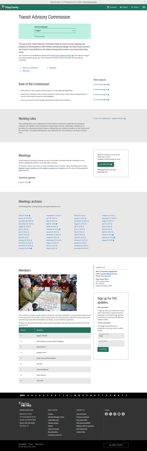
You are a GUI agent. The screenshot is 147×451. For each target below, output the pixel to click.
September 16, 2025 (25, 224)
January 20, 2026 (24, 218)
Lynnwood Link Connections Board (106, 28)
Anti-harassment (81, 429)
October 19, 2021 (107, 215)
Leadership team (53, 420)
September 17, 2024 (53, 215)
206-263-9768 (106, 276)
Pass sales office (81, 420)
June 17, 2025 (23, 232)
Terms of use (39, 444)
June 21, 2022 (78, 229)
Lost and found (81, 414)
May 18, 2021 (106, 229)
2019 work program (101, 89)
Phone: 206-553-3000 (27, 423)
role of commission (30, 68)
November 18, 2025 (25, 221)
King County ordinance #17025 (62, 55)
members (52, 68)
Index (22, 395)
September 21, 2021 (108, 218)
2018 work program (101, 94)
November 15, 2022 (80, 221)
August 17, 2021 (107, 221)
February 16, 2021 (107, 237)
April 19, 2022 (78, 235)
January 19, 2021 (107, 240)
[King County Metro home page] (26, 404)
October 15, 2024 (24, 248)
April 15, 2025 (23, 235)
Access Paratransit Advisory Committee (107, 22)
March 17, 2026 (23, 215)
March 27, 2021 (107, 235)
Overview (98, 19)
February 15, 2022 (80, 240)
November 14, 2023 (52, 235)
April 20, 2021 (106, 232)
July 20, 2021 (106, 224)
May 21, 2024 (50, 221)
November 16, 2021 (80, 248)
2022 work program (101, 84)
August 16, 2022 (79, 224)
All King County (116, 445)
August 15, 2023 (51, 243)
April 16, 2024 (50, 224)
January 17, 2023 (79, 218)
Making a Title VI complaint (85, 426)
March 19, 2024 (51, 226)
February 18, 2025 (24, 240)
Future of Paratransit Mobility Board (106, 25)
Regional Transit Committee (28, 168)
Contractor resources (55, 435)
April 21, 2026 (24, 182)
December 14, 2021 (80, 246)
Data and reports (53, 429)
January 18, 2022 (79, 243)
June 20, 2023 (51, 246)
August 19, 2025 (24, 226)
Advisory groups (53, 423)
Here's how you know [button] (90, 2)
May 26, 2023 (50, 248)
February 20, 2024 (52, 229)
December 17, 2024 (25, 243)
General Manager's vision (56, 417)
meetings (26, 71)
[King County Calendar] (112, 7)
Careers (50, 414)
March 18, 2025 (23, 237)
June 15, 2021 (106, 226)
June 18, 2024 (50, 218)
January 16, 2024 (51, 232)
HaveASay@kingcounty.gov (108, 274)
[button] (145, 2)
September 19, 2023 (53, 240)
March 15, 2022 (79, 237)
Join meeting (104, 164)
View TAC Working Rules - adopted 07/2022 (109, 118)
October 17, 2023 (51, 237)
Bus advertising (53, 432)
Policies (50, 426)
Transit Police (80, 432)
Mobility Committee (48, 168)
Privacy (30, 444)
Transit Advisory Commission (105, 31)
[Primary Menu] (144, 7)
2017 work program (101, 99)
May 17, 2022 (78, 232)
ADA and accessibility (83, 423)
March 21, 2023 (79, 215)
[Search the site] (135, 7)
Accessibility (23, 444)
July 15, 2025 (23, 229)
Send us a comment (82, 417)
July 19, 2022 (78, 226)
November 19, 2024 (25, 246)
